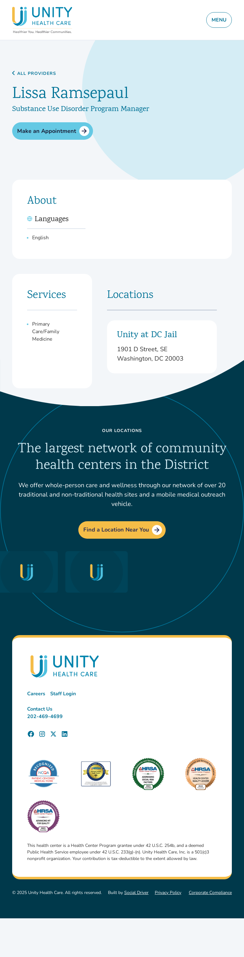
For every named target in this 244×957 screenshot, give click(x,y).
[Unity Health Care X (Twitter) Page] (53, 734)
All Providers (36, 73)
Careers (36, 693)
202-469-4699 (45, 716)
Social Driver (136, 893)
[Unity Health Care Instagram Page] (42, 734)
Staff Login (63, 693)
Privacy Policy (168, 893)
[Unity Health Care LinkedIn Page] (64, 734)
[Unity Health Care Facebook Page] (31, 734)
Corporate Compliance (210, 893)
